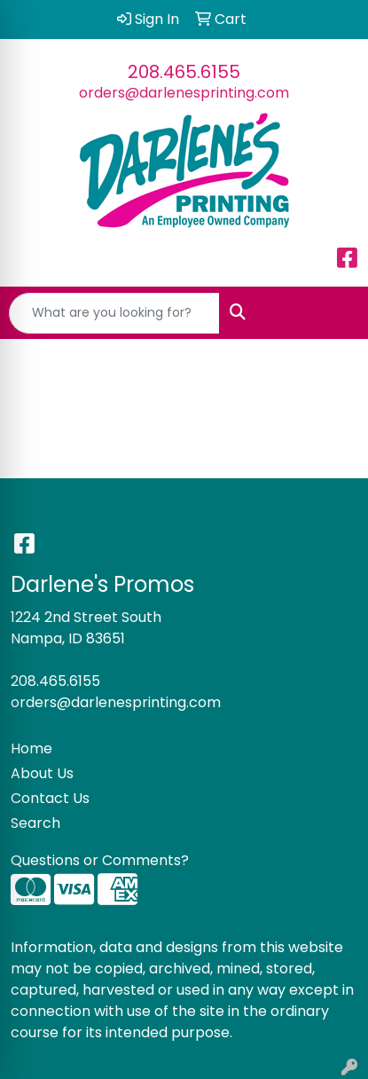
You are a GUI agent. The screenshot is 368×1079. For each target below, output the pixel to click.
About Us (42, 773)
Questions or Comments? (100, 860)
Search (35, 823)
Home (31, 748)
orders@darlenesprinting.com (184, 93)
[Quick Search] (114, 313)
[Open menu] (332, 313)
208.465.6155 (184, 71)
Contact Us (50, 798)
